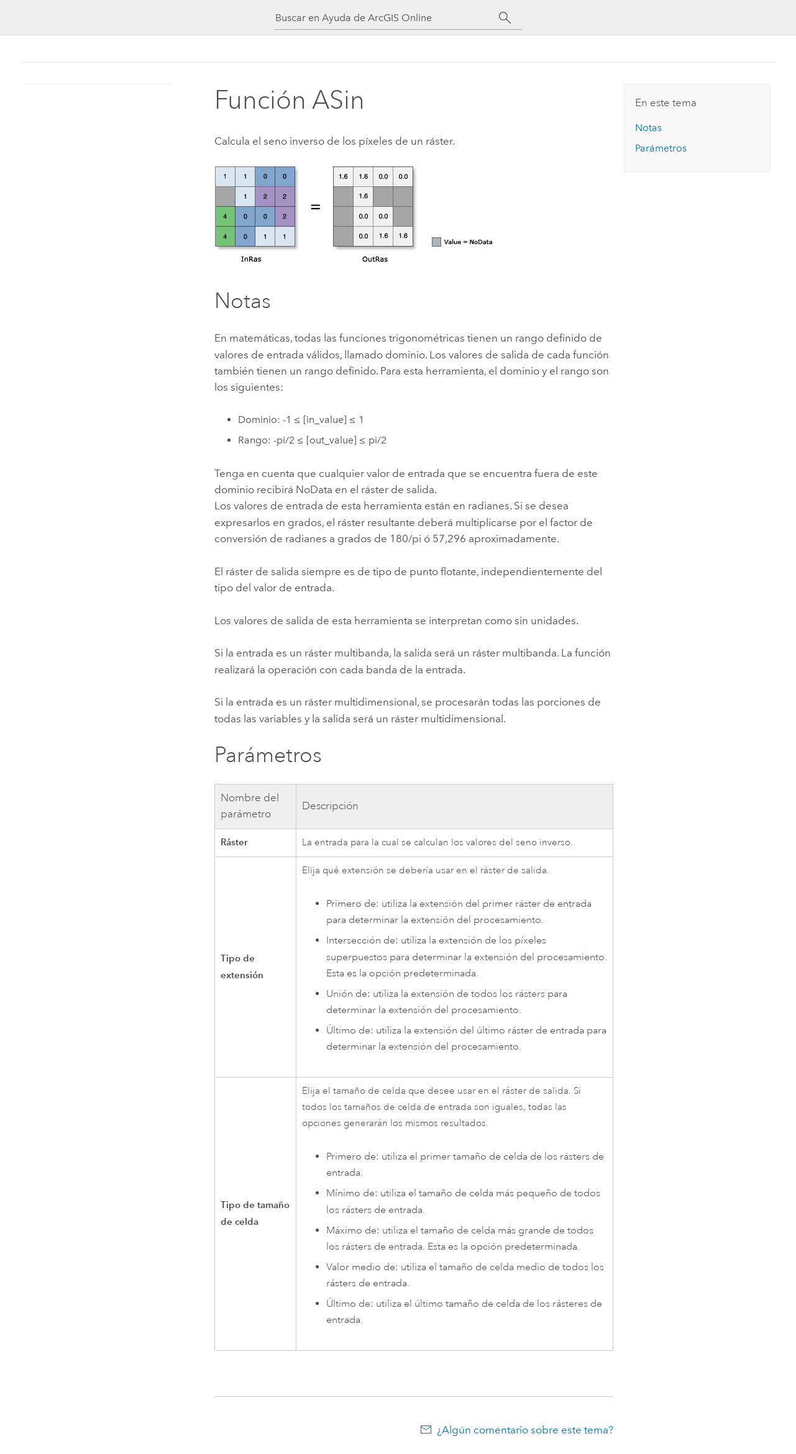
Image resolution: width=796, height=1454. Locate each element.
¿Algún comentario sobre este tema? (525, 1430)
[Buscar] (505, 18)
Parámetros (661, 148)
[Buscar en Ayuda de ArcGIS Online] (387, 17)
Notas (648, 128)
